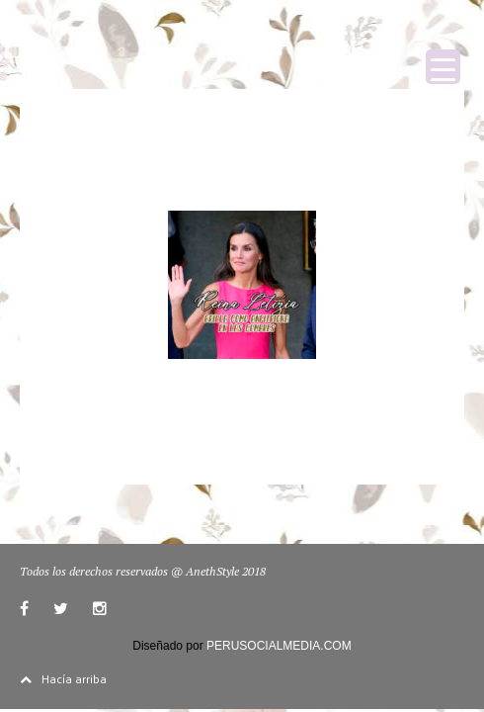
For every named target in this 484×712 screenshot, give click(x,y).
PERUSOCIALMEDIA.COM (279, 646)
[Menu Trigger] (443, 66)
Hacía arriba (63, 678)
